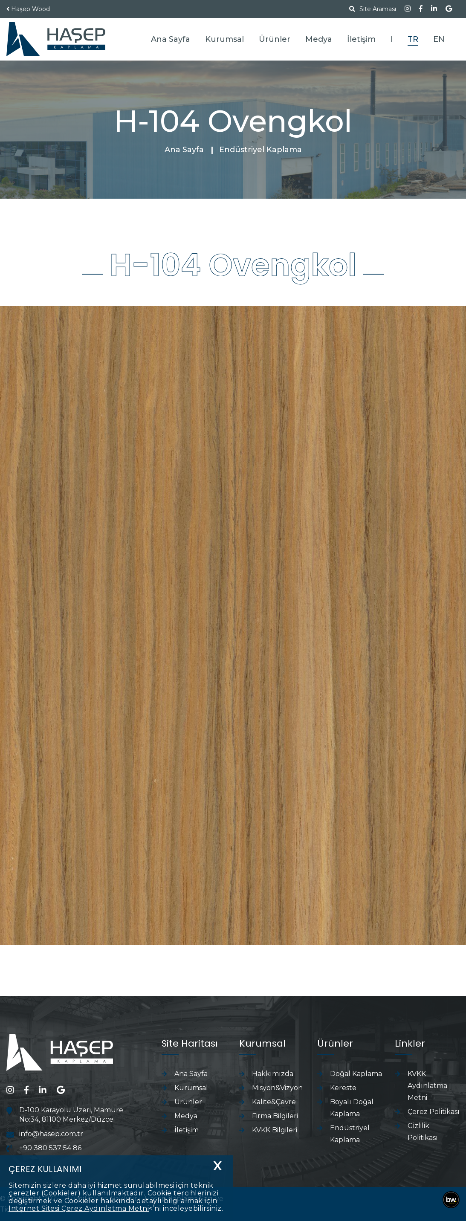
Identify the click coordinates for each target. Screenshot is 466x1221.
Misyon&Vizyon (277, 1088)
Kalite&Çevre (274, 1102)
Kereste (343, 1088)
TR (413, 39)
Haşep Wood (30, 9)
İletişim (361, 39)
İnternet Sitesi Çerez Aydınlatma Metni (79, 1208)
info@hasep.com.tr (51, 1134)
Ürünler (274, 39)
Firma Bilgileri (275, 1116)
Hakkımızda (272, 1074)
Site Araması (372, 9)
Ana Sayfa (170, 39)
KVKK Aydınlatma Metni (427, 1086)
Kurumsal (224, 39)
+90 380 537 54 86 (50, 1148)
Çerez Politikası (434, 1112)
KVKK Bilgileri (274, 1130)
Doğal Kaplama (356, 1074)
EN (439, 39)
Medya (318, 39)
